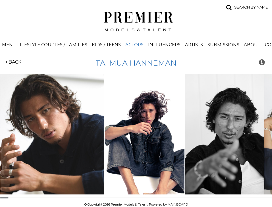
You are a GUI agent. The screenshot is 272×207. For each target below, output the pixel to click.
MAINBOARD (178, 204)
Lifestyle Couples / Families (52, 44)
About (252, 44)
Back (13, 62)
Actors (134, 44)
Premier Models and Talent (136, 20)
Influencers (164, 44)
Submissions (223, 44)
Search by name (251, 7)
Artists (194, 44)
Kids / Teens (106, 44)
